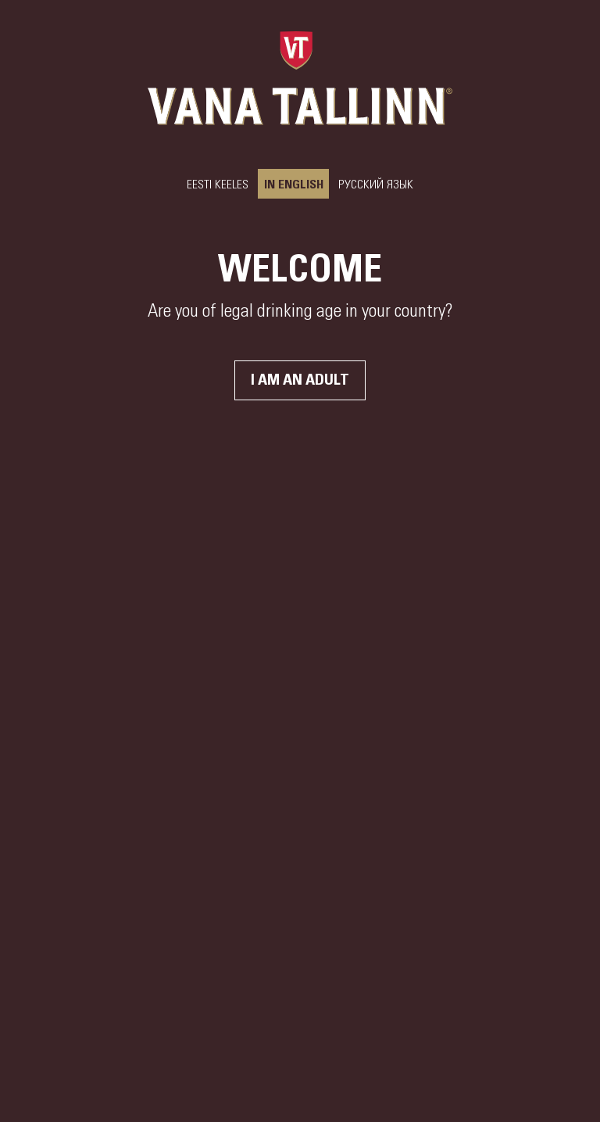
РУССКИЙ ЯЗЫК (375, 184)
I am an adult (300, 380)
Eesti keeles (217, 184)
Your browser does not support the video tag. (300, 561)
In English (293, 184)
